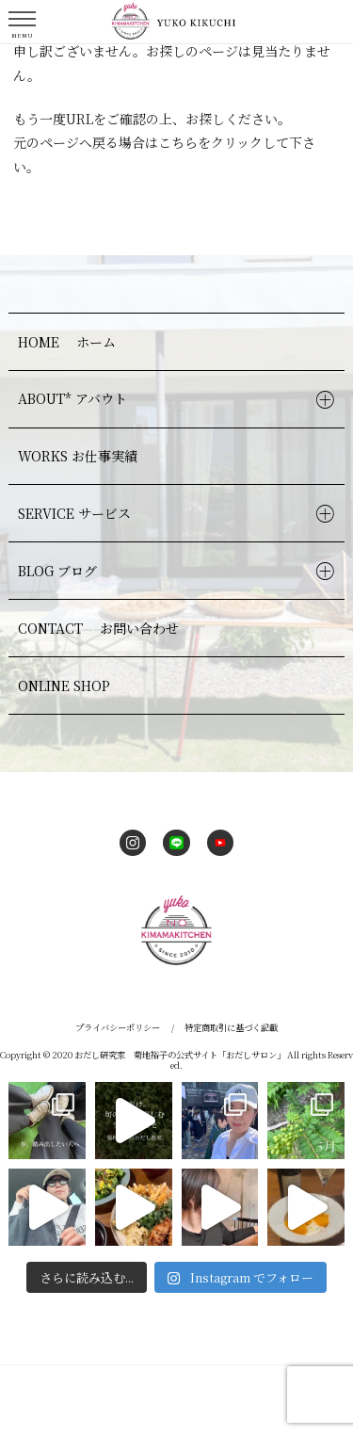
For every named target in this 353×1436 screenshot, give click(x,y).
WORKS (80, 455)
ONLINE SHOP (64, 685)
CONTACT (101, 628)
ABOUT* (75, 398)
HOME (69, 341)
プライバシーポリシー (117, 1027)
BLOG (60, 570)
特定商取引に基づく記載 (231, 1027)
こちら (178, 142)
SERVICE (77, 513)
